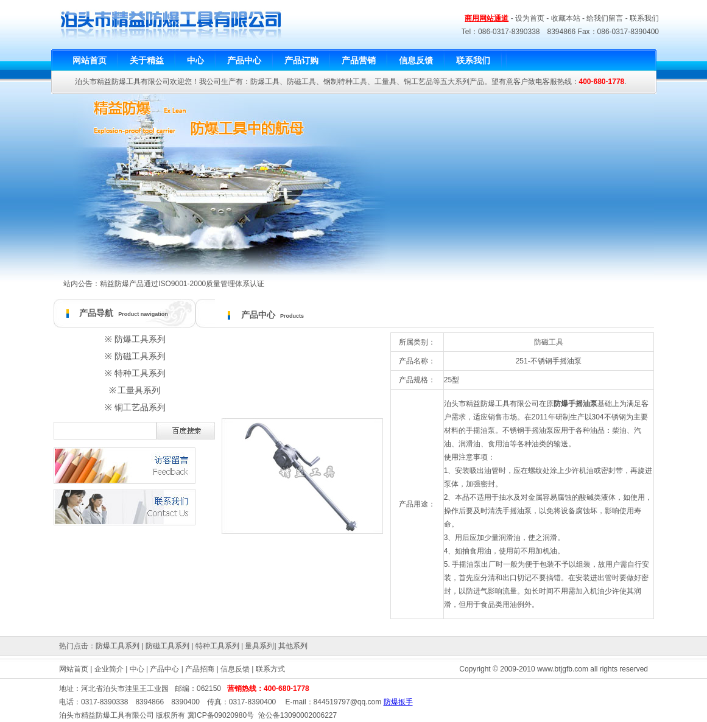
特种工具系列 (140, 373)
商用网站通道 (486, 18)
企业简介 (109, 669)
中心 (137, 669)
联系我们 (644, 18)
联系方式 (270, 669)
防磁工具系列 (140, 356)
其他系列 (293, 646)
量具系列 (259, 646)
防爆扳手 (398, 702)
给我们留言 (604, 18)
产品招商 (199, 669)
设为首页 (529, 18)
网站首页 (73, 669)
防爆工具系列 (140, 339)
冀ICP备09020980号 (221, 715)
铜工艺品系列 (140, 407)
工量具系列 (139, 390)
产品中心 (164, 669)
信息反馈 (235, 669)
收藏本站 (565, 18)
